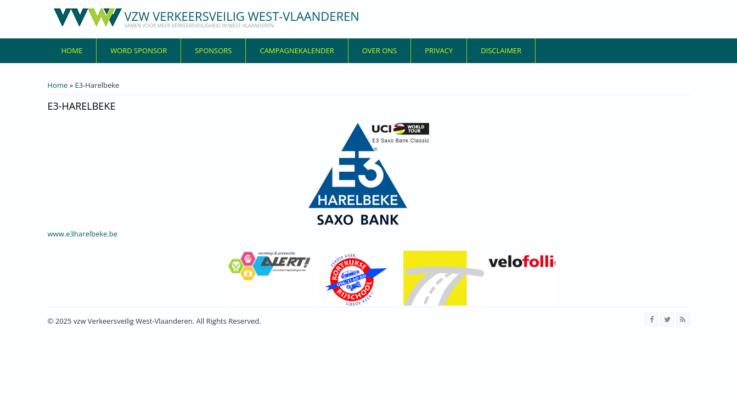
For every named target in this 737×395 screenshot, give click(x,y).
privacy (439, 50)
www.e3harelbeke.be (83, 234)
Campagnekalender (297, 50)
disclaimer (501, 50)
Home (72, 50)
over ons (379, 50)
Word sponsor (138, 50)
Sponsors (213, 50)
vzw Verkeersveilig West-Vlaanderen (242, 16)
